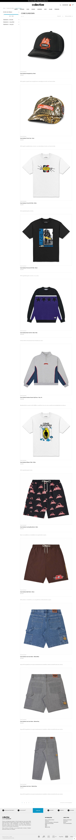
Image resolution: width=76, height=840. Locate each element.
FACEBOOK (61, 810)
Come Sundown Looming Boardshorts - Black (29, 527)
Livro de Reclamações (67, 823)
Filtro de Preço (7, 12)
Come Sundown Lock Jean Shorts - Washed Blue (29, 656)
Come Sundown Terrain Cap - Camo (27, 138)
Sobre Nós (38, 810)
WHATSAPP (50, 810)
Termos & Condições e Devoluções (51, 822)
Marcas (64, 822)
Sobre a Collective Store (49, 819)
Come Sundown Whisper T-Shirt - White (28, 462)
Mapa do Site (47, 827)
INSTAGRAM (71, 810)
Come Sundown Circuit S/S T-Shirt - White (28, 203)
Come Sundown (23, 71)
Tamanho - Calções (8, 22)
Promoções (65, 821)
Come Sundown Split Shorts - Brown (27, 591)
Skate (46, 825)
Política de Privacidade (49, 823)
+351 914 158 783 (22, 810)
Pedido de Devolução (67, 819)
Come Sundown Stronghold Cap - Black (28, 73)
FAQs (46, 824)
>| (33, 802)
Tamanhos (47, 821)
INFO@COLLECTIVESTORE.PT (8, 810)
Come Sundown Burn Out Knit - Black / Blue (28, 332)
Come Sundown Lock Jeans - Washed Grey (28, 786)
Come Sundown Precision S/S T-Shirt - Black (28, 267)
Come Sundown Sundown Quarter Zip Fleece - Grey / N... (31, 397)
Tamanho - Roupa (8, 19)
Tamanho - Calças (8, 24)
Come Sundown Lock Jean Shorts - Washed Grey (29, 721)
